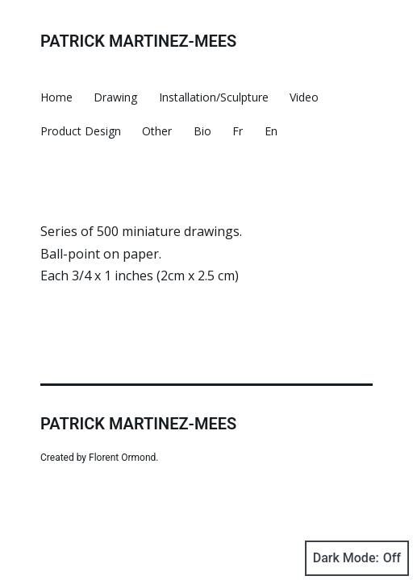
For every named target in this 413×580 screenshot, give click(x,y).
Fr (237, 131)
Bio (202, 131)
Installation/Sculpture (214, 97)
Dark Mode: (357, 558)
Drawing (115, 97)
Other (157, 131)
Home (56, 97)
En (271, 131)
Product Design (80, 131)
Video (304, 97)
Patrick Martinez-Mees (138, 41)
